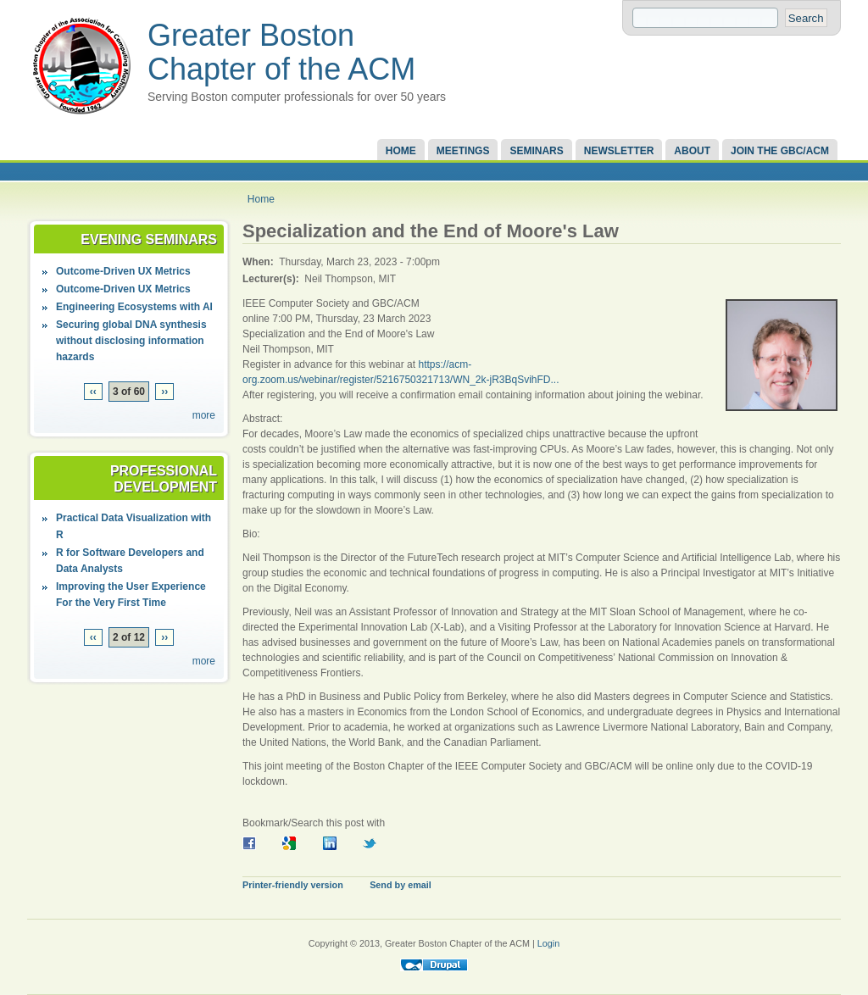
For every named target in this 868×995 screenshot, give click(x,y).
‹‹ (93, 391)
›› (164, 391)
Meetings (463, 151)
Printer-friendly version (292, 885)
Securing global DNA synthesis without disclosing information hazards (131, 341)
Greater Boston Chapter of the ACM (281, 52)
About (692, 151)
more (203, 415)
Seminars (536, 151)
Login (548, 943)
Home (401, 151)
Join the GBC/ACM (780, 151)
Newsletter (619, 151)
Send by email (400, 885)
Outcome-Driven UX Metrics (123, 271)
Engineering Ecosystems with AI (134, 307)
